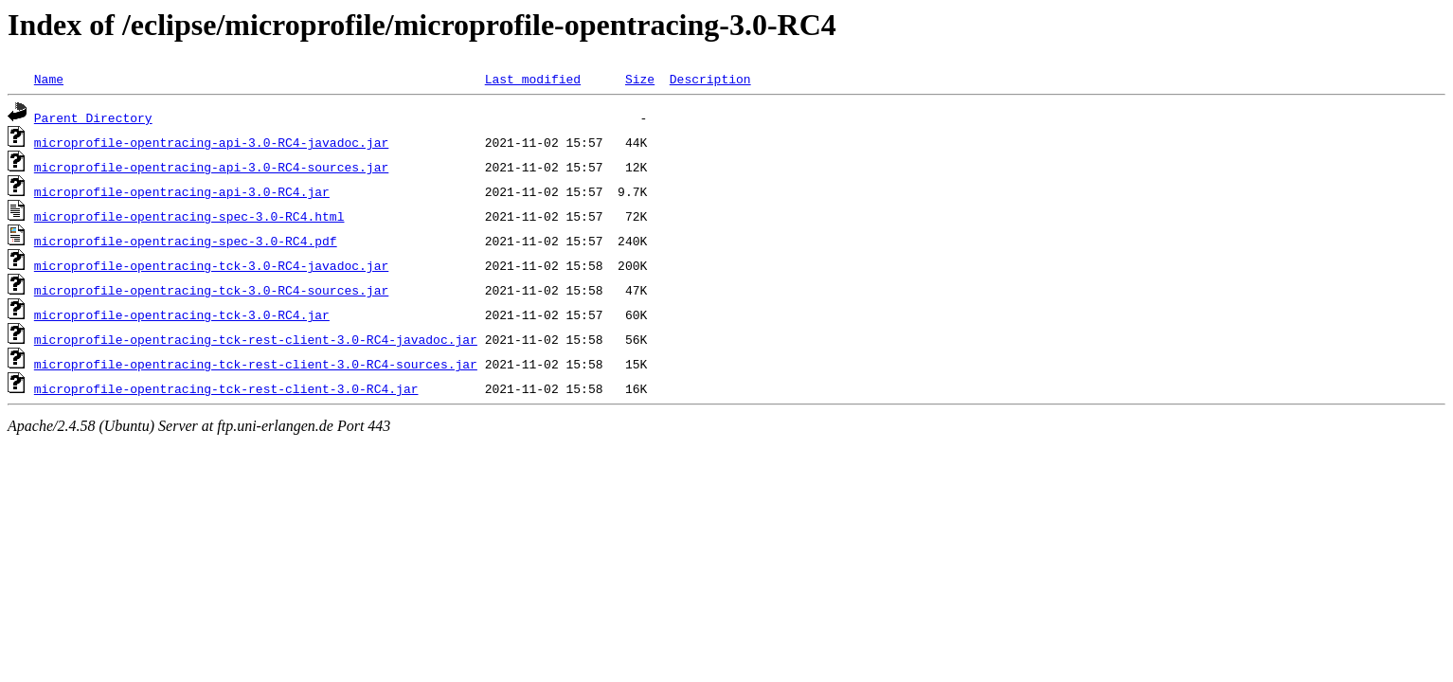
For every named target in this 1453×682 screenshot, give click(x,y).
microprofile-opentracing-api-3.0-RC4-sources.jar (211, 166)
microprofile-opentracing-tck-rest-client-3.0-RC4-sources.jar (255, 363)
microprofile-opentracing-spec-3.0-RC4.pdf (185, 240)
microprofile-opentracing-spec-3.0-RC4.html (189, 215)
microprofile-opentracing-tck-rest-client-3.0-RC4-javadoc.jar (255, 339)
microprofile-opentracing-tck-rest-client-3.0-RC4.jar (226, 388)
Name (48, 78)
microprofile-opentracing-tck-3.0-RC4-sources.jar (211, 289)
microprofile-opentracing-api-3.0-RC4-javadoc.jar (211, 142)
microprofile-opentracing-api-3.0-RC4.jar (182, 191)
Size (640, 78)
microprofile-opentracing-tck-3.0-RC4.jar (182, 314)
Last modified (533, 78)
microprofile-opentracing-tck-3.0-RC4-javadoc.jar (211, 265)
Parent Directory (93, 117)
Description (710, 78)
